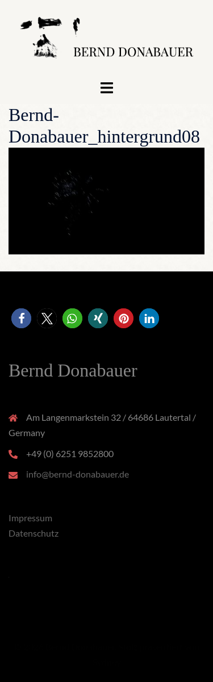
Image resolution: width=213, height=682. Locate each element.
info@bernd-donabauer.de (77, 473)
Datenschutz (34, 533)
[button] (21, 318)
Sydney (107, 661)
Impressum (30, 517)
